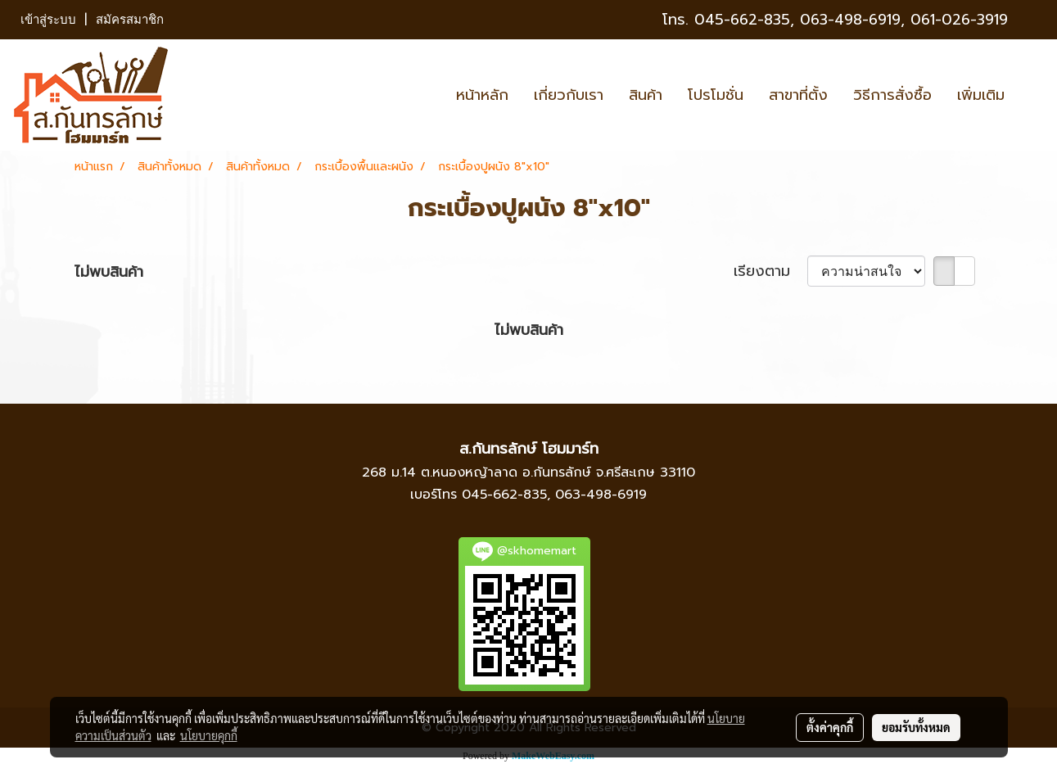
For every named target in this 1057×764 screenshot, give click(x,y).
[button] (1031, 95)
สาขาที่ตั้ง (798, 95)
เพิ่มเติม (981, 95)
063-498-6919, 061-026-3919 (904, 19)
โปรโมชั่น (715, 95)
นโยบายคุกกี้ (208, 735)
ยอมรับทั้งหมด (916, 727)
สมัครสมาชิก (130, 19)
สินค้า (645, 95)
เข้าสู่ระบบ (48, 19)
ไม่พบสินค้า (109, 272)
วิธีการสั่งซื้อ (892, 95)
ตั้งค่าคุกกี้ (829, 727)
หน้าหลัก (482, 95)
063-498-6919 (601, 494)
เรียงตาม (770, 271)
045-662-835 (742, 19)
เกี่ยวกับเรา (568, 95)
